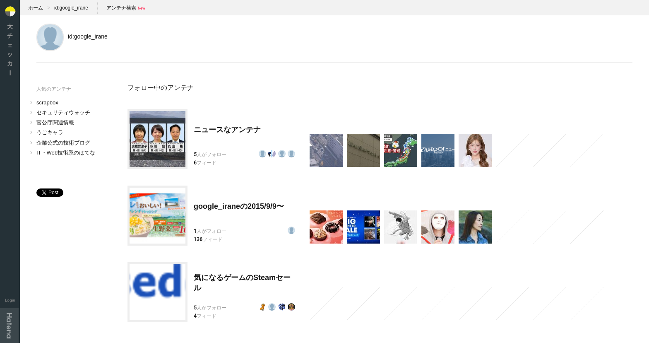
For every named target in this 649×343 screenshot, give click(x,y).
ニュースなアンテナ (227, 130)
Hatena (9, 325)
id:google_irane (71, 8)
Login (10, 300)
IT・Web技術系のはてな (65, 153)
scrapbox (47, 102)
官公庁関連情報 (55, 122)
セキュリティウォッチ (63, 112)
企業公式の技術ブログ (63, 143)
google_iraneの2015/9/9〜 (239, 206)
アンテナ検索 (121, 8)
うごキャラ (49, 132)
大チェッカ (10, 49)
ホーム (35, 8)
